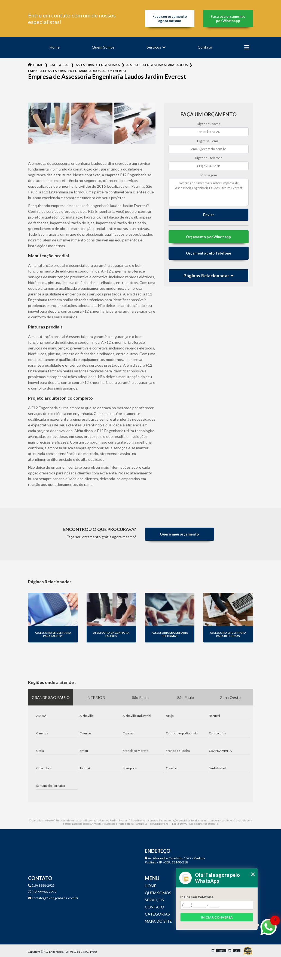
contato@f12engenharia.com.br (53, 898)
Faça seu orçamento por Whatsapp (228, 18)
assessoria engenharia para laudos (157, 65)
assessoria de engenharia (98, 65)
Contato (205, 47)
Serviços (154, 47)
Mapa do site (158, 921)
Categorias (59, 65)
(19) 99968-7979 (42, 892)
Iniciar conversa (217, 917)
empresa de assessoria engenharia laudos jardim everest (77, 71)
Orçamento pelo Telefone (208, 253)
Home (55, 47)
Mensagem (208, 175)
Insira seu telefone (196, 897)
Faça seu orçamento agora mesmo (169, 18)
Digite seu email (208, 141)
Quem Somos (103, 47)
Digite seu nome (209, 124)
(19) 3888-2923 (41, 885)
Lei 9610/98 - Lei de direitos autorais (195, 823)
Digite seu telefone (208, 158)
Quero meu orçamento (179, 534)
